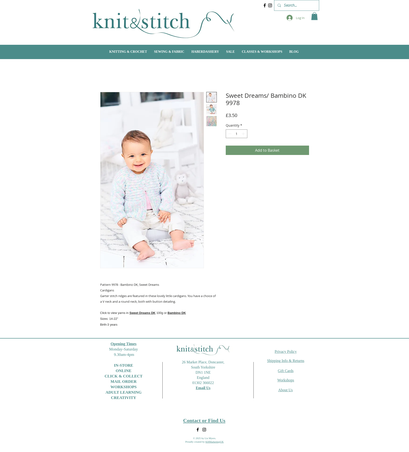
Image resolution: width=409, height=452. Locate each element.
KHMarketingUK (215, 441)
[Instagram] (270, 5)
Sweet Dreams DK (142, 313)
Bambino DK (177, 313)
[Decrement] (229, 134)
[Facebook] (264, 5)
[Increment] (244, 134)
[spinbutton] (236, 134)
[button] (314, 16)
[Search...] (296, 5)
